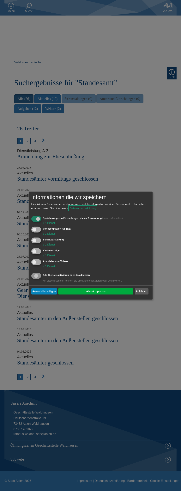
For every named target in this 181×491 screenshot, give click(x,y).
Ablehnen (141, 291)
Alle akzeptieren (96, 291)
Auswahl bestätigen (44, 291)
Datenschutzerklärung (83, 208)
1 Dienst (49, 222)
